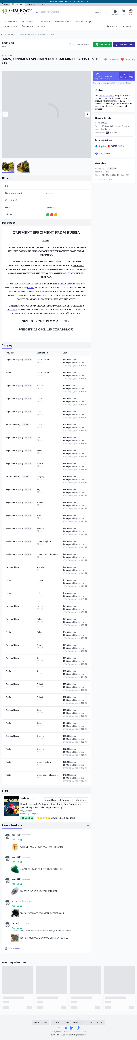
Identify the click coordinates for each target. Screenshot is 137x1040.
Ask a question (103, 153)
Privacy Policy (56, 1032)
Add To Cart (102, 44)
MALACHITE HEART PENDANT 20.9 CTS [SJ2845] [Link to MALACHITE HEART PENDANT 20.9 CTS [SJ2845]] (41, 869)
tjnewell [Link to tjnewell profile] (15, 923)
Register (98, 12)
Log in (106, 12)
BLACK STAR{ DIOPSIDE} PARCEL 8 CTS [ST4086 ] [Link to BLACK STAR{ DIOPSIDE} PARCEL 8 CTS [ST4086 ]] (42, 913)
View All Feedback (14, 948)
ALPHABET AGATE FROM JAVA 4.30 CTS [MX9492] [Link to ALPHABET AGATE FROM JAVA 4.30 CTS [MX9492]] (42, 847)
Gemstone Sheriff (106, 95)
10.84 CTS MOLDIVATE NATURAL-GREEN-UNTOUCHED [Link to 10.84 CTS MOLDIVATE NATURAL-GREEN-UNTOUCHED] (44, 938)
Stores (112, 26)
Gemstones (17, 4)
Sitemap (100, 1022)
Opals (5, 4)
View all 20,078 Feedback (56, 817)
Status (84, 1032)
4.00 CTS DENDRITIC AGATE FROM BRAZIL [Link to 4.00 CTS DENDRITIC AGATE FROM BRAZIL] (39, 891)
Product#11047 (47, 34)
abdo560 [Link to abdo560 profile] (16, 835)
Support (89, 1022)
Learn (127, 26)
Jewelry (31, 4)
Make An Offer (124, 44)
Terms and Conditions (71, 1032)
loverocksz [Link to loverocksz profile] (17, 901)
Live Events (80, 800)
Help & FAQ (77, 1022)
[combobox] (63, 12)
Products (11, 34)
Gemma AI (27, 26)
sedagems (7, 55)
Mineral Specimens (28, 34)
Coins (41, 4)
